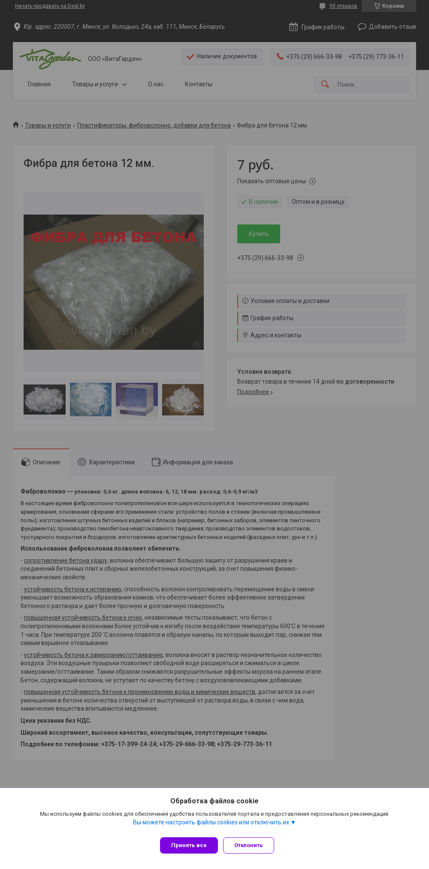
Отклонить (252, 845)
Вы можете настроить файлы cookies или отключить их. (211, 825)
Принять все (189, 845)
